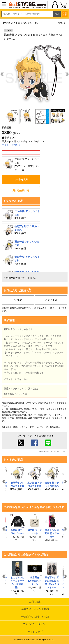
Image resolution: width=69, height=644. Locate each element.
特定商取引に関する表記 (35, 616)
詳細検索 (65, 13)
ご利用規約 (35, 601)
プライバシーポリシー (35, 624)
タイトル (51, 299)
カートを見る (21, 179)
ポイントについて (11, 145)
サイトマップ (35, 631)
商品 (18, 299)
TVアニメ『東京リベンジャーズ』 (21, 23)
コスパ (61, 23)
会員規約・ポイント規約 (35, 609)
